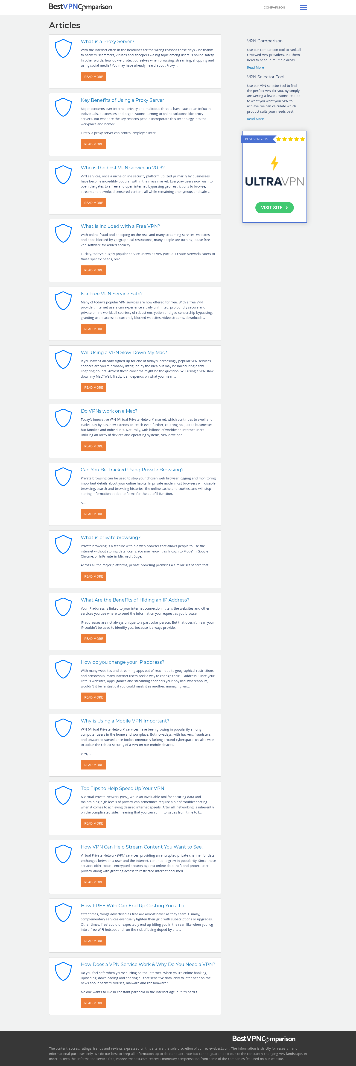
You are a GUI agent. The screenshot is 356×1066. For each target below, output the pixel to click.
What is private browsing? (111, 537)
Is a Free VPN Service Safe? (112, 294)
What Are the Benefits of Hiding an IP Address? (135, 600)
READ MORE (93, 76)
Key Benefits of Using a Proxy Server (122, 100)
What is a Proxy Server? (107, 41)
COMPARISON (274, 7)
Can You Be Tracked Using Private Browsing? (132, 470)
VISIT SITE (274, 208)
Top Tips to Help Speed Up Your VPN (122, 788)
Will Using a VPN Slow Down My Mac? (124, 352)
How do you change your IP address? (122, 662)
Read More (255, 67)
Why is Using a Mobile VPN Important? (125, 721)
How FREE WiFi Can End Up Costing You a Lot (133, 905)
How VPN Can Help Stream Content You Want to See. (142, 847)
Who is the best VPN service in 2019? (123, 167)
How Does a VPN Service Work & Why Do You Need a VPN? (148, 964)
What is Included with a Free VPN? (120, 226)
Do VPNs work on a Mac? (109, 411)
